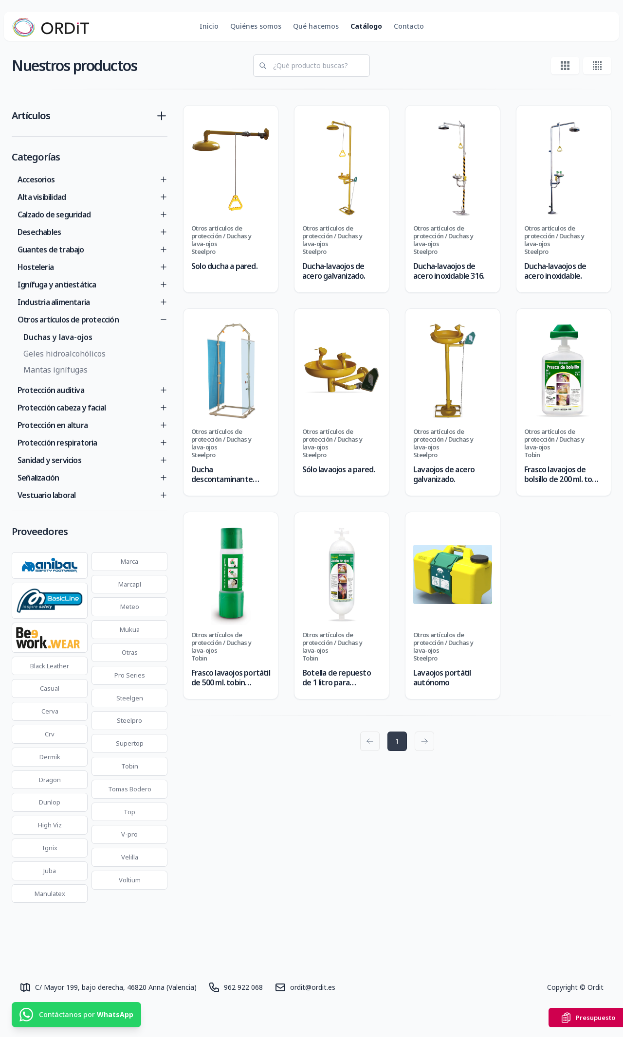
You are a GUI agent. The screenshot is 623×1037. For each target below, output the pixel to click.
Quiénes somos (255, 26)
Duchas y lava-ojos (57, 337)
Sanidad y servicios (49, 460)
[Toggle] (163, 179)
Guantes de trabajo (51, 249)
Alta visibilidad (42, 197)
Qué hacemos (316, 26)
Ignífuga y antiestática (57, 284)
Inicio (209, 26)
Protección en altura (53, 425)
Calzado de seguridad (54, 214)
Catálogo (366, 26)
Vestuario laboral (46, 495)
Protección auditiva (51, 390)
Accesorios (36, 179)
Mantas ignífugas (55, 369)
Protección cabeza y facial (62, 407)
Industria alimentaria (54, 302)
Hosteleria (36, 267)
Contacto (409, 26)
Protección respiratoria (57, 442)
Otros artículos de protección (68, 319)
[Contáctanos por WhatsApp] (76, 1014)
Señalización (38, 477)
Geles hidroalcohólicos (64, 353)
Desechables (39, 232)
